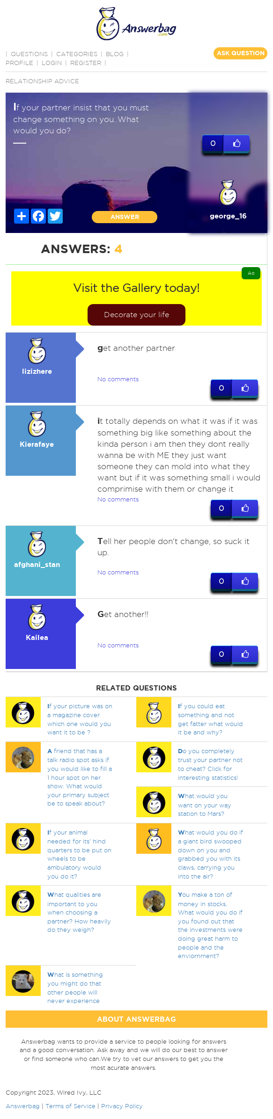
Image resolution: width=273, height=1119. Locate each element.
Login (52, 62)
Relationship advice (42, 81)
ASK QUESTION (241, 53)
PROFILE (19, 62)
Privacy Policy (122, 1106)
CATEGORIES (76, 54)
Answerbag (23, 1106)
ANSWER (125, 216)
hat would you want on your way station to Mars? (204, 804)
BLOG (115, 54)
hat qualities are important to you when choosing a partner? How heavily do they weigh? (79, 912)
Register (85, 62)
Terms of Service (70, 1106)
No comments (118, 379)
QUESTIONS (29, 54)
